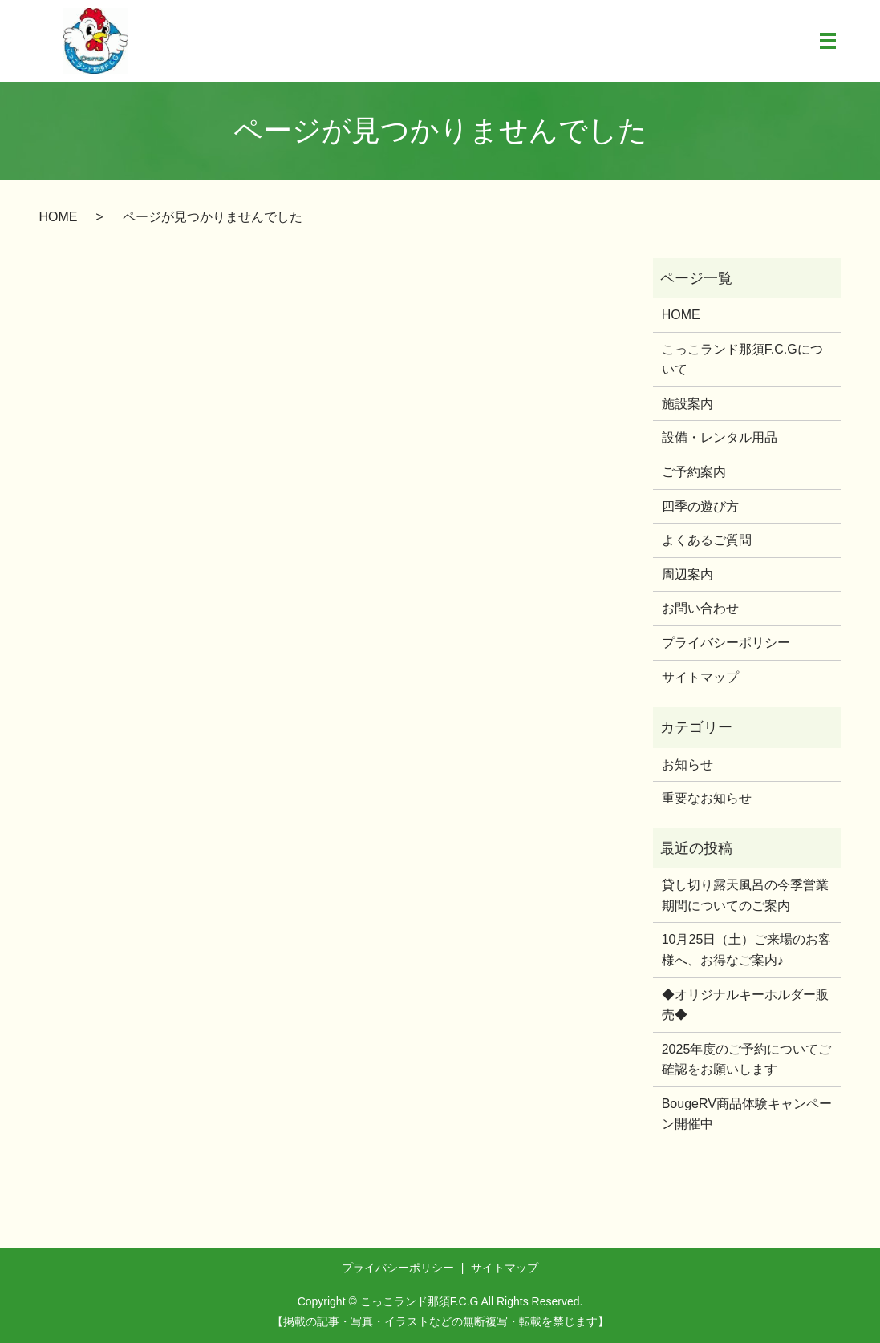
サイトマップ (700, 677)
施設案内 (687, 404)
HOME (58, 217)
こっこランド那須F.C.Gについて (742, 359)
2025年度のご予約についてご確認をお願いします (747, 1059)
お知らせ (687, 764)
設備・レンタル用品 (719, 438)
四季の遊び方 (700, 506)
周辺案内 (687, 574)
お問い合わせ (700, 609)
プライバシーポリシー (726, 642)
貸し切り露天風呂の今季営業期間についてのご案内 (745, 895)
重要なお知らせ (707, 798)
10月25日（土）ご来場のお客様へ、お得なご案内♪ (747, 950)
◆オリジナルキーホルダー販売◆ (745, 1005)
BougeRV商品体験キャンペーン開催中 (747, 1114)
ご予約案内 (694, 472)
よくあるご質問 (707, 540)
